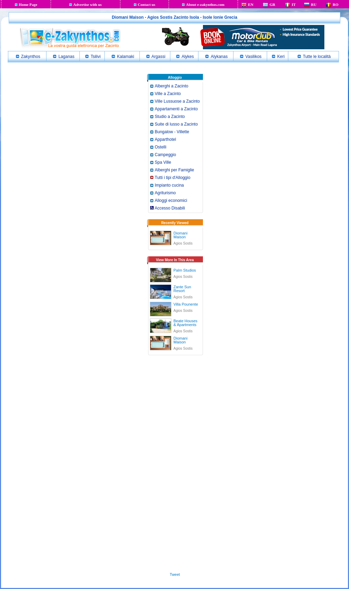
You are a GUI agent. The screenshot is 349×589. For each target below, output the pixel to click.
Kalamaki (125, 56)
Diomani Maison (180, 235)
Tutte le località (317, 56)
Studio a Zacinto (170, 116)
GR (272, 4)
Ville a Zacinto (168, 93)
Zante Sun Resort (182, 289)
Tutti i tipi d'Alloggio (172, 177)
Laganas (66, 56)
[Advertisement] (175, 465)
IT (294, 4)
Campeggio (165, 154)
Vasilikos (253, 56)
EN (250, 4)
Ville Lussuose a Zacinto (177, 101)
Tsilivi (96, 56)
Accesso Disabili (167, 208)
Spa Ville (163, 162)
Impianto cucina (169, 185)
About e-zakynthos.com (205, 4)
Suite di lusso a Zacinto (176, 124)
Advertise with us (87, 4)
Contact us (146, 4)
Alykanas (219, 56)
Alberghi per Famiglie (174, 170)
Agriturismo (165, 192)
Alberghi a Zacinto (171, 86)
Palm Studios (184, 270)
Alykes (187, 56)
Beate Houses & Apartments (185, 323)
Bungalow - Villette (172, 131)
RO (336, 4)
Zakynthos (30, 56)
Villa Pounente (185, 304)
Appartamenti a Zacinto (176, 108)
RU (313, 4)
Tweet (175, 574)
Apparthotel (165, 139)
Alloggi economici (171, 200)
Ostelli (160, 147)
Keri (280, 56)
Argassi (158, 56)
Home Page (28, 4)
